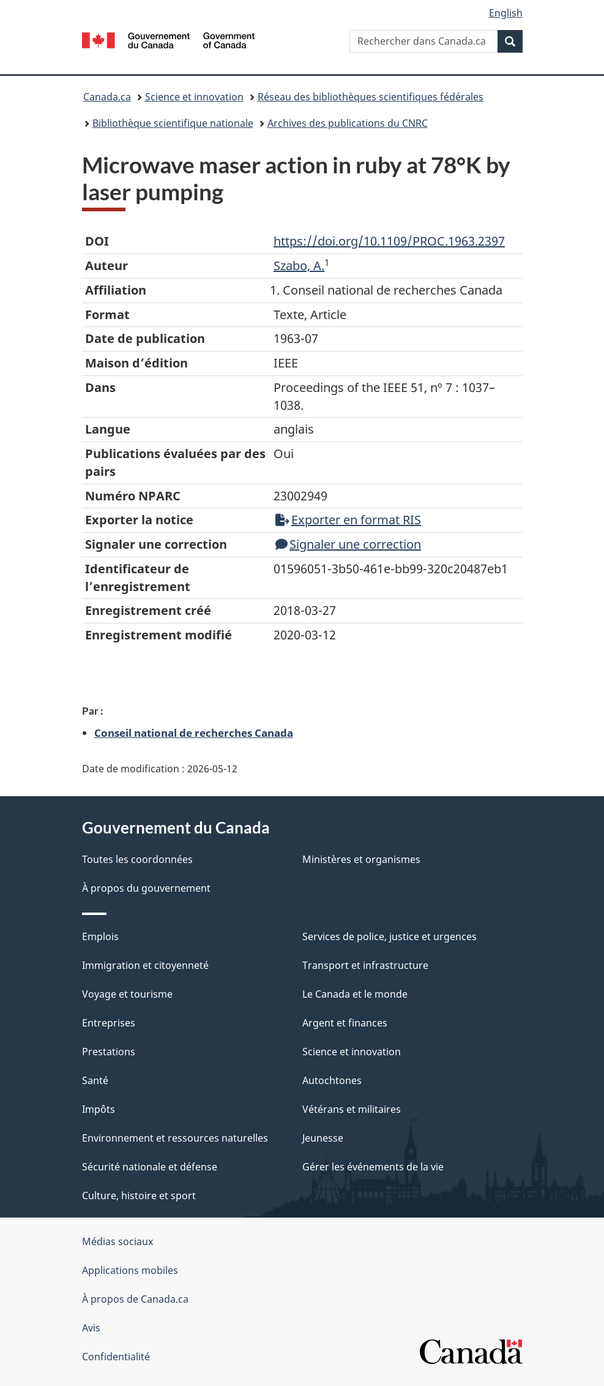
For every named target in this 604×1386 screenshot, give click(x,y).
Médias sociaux (117, 1241)
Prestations (108, 1051)
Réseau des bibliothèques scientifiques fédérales (370, 97)
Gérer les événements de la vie (373, 1166)
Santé (95, 1080)
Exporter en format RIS (348, 519)
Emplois (100, 936)
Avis (91, 1328)
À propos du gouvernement (146, 888)
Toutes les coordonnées (137, 859)
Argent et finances (344, 1023)
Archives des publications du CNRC (347, 123)
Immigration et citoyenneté (145, 965)
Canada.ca (107, 97)
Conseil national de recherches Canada (193, 732)
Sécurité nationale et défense (149, 1166)
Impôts (98, 1109)
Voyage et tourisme (127, 994)
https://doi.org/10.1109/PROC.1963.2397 (389, 241)
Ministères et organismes (361, 859)
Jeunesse (322, 1138)
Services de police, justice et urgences (389, 936)
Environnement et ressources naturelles (175, 1138)
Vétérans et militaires (351, 1109)
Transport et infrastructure (365, 965)
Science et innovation (194, 97)
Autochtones (332, 1080)
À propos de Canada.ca (135, 1299)
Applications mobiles (130, 1270)
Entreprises (108, 1023)
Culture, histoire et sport (139, 1195)
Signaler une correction (348, 544)
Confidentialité (116, 1356)
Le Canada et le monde (355, 994)
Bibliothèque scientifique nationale (172, 123)
